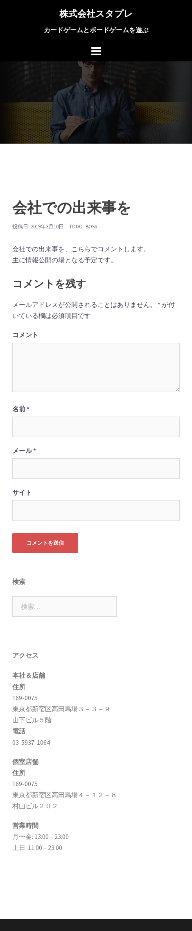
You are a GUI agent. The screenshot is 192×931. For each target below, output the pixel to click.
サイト (22, 492)
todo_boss (83, 226)
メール (24, 450)
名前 (20, 409)
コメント (25, 335)
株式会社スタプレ (96, 13)
